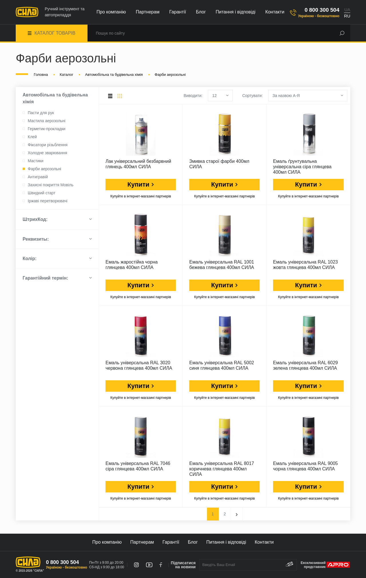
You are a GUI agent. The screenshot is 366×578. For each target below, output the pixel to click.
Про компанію (111, 11)
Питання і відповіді (235, 11)
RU (347, 15)
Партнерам (148, 11)
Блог (201, 11)
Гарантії (177, 11)
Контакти (275, 11)
